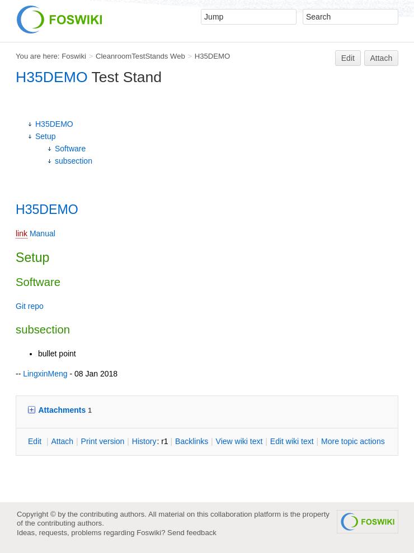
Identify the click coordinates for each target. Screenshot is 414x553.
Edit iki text (292, 441)
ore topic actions (353, 441)
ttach (62, 441)
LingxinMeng (45, 373)
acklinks (191, 441)
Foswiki (74, 56)
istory (144, 441)
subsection (73, 160)
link (21, 233)
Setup (45, 136)
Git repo (30, 306)
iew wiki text (239, 441)
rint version (103, 441)
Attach (381, 58)
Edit (348, 58)
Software (70, 148)
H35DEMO (212, 56)
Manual (42, 233)
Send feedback (192, 532)
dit (36, 441)
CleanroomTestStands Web (140, 56)
